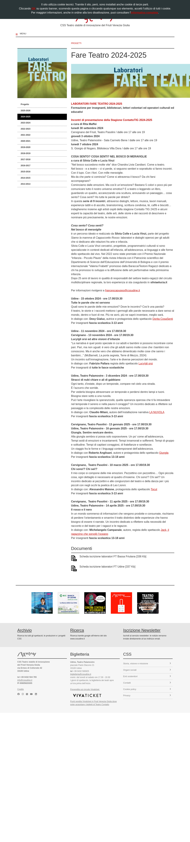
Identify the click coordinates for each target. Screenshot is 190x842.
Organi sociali (147, 670)
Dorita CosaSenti (163, 318)
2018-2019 (25, 153)
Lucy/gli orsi (145, 363)
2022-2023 (25, 129)
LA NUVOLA (156, 412)
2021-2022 (25, 135)
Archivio (24, 630)
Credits (20, 689)
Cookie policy (147, 689)
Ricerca (77, 630)
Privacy (147, 695)
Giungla (163, 452)
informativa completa (144, 12)
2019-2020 (25, 147)
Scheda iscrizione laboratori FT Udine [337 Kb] (107, 566)
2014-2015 (25, 178)
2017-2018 (25, 159)
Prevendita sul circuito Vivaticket (85, 689)
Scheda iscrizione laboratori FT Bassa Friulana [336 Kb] (113, 556)
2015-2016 (25, 171)
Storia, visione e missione (147, 663)
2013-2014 (25, 184)
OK (34, 8)
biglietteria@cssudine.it (80, 674)
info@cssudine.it (24, 680)
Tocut (154, 489)
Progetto (25, 104)
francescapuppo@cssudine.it (122, 290)
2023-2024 (25, 123)
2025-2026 (25, 110)
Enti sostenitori (147, 676)
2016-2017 (25, 165)
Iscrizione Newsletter (141, 630)
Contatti (147, 683)
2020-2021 (25, 141)
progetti (76, 43)
